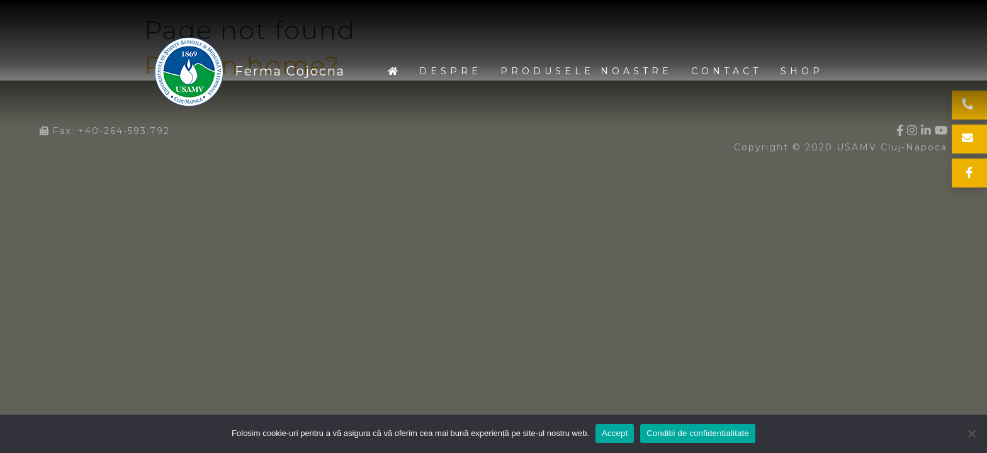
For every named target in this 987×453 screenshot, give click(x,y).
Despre (450, 71)
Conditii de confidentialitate (697, 433)
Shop (802, 71)
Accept (615, 433)
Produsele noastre (586, 71)
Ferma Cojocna (189, 71)
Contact (726, 71)
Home (394, 71)
